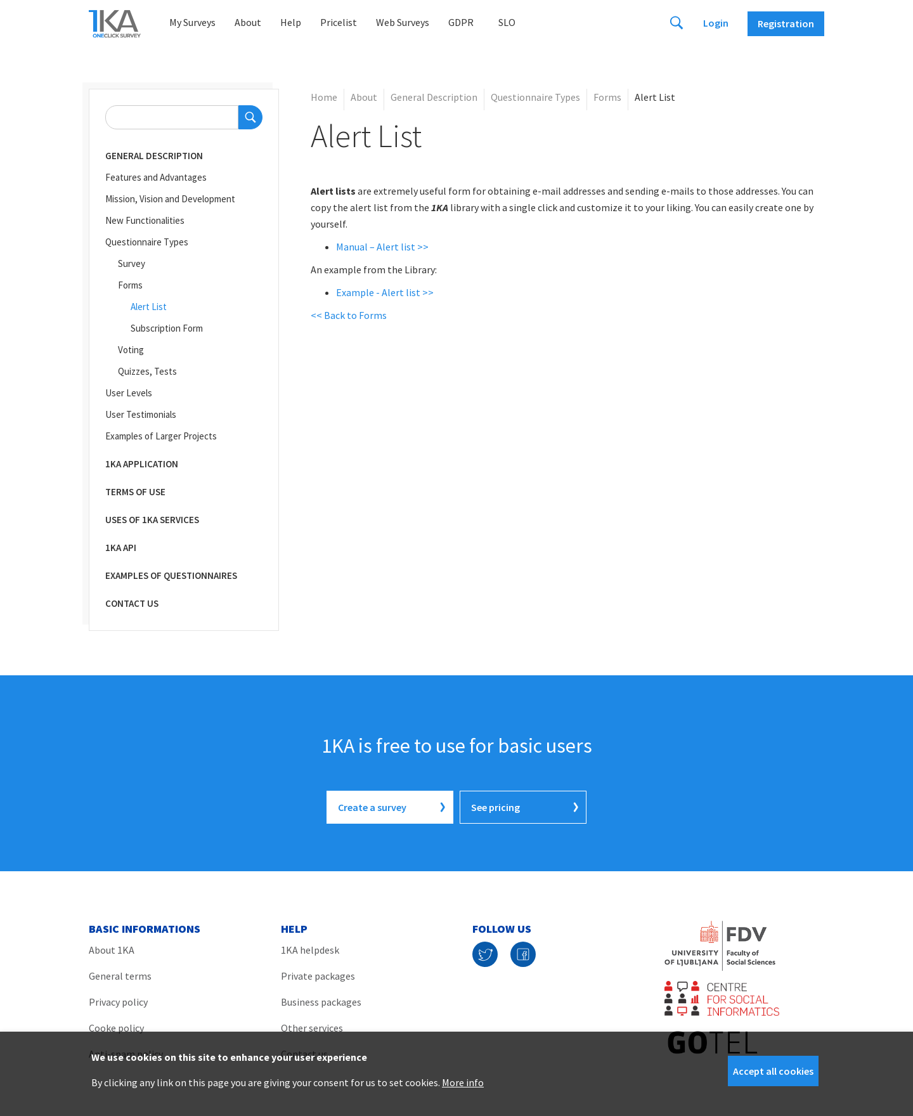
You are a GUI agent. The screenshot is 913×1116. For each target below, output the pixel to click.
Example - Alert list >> (385, 292)
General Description (154, 156)
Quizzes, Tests (147, 371)
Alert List (149, 307)
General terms (120, 976)
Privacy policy (118, 1002)
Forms (130, 285)
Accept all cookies (773, 1071)
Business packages (321, 1002)
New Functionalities (145, 220)
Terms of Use (135, 492)
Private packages (318, 976)
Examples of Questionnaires (171, 575)
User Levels (128, 393)
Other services (312, 1028)
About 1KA (111, 950)
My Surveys (192, 22)
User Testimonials (140, 414)
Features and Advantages (156, 177)
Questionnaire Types (146, 242)
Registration (786, 23)
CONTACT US (132, 603)
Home (324, 97)
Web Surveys (402, 22)
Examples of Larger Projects (161, 436)
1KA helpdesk (310, 950)
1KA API (120, 548)
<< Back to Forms (349, 315)
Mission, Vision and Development (170, 199)
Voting (131, 350)
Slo (506, 22)
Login (715, 22)
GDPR (461, 22)
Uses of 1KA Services (152, 520)
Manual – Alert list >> (382, 246)
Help (290, 22)
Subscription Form (167, 328)
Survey (131, 263)
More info (463, 1082)
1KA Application (141, 464)
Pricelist (338, 22)
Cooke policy (116, 1028)
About (248, 22)
